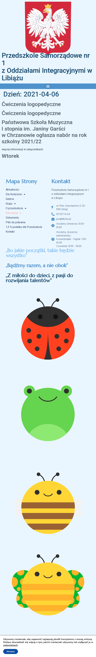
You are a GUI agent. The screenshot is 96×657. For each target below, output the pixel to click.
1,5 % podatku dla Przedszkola (24, 227)
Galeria (10, 199)
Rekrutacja (13, 213)
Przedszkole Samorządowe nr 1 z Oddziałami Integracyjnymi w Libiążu (47, 67)
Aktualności (12, 189)
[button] (48, 86)
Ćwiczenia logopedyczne (31, 104)
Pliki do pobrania (15, 222)
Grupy (11, 203)
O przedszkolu (16, 208)
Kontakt (10, 231)
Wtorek (10, 156)
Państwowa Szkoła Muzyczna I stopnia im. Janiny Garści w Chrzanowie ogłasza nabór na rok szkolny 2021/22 (44, 132)
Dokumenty (12, 217)
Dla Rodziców (15, 194)
